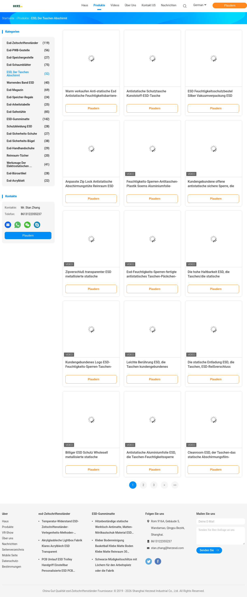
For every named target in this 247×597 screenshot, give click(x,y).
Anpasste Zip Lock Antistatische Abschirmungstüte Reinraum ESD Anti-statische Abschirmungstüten (90, 186)
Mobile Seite (10, 555)
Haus (5, 521)
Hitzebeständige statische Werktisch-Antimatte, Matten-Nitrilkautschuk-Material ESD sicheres (114, 527)
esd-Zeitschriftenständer (28, 43)
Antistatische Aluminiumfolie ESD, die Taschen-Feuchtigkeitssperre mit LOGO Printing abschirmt (151, 457)
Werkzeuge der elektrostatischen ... (28, 164)
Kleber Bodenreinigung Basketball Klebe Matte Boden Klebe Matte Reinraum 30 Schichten (114, 546)
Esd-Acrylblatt (28, 181)
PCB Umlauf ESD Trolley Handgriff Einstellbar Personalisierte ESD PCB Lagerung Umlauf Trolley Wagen (62, 566)
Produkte (7, 527)
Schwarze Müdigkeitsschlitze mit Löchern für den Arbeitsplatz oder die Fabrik (116, 565)
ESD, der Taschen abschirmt (28, 73)
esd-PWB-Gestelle (28, 50)
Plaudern (229, 5)
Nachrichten (9, 544)
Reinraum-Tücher (28, 156)
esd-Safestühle (28, 112)
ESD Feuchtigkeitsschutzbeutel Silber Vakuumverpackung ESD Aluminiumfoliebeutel (210, 95)
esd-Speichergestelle (28, 57)
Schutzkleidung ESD (28, 126)
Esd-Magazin (28, 90)
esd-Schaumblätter (28, 65)
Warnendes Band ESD (28, 83)
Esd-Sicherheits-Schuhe (28, 134)
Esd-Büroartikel (28, 173)
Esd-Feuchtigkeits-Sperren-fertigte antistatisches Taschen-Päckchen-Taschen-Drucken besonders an (152, 276)
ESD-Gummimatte (28, 119)
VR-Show (7, 532)
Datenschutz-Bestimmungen (11, 563)
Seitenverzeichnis (13, 549)
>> (175, 485)
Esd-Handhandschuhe (28, 148)
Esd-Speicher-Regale (28, 97)
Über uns (7, 538)
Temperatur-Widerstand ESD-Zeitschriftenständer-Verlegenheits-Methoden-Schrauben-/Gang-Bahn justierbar (60, 527)
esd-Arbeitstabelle (28, 104)
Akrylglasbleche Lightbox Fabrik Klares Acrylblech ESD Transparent (62, 546)
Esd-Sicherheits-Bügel (28, 141)
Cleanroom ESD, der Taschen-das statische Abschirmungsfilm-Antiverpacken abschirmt (211, 457)
